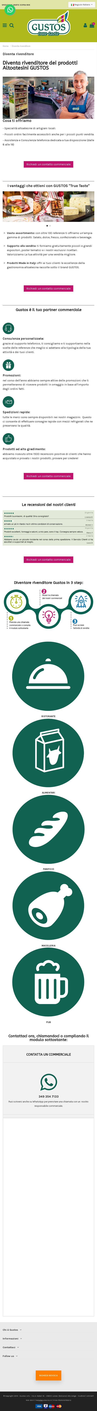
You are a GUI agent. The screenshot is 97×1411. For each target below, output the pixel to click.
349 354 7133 (49, 1096)
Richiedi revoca (48, 1375)
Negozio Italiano (81, 4)
